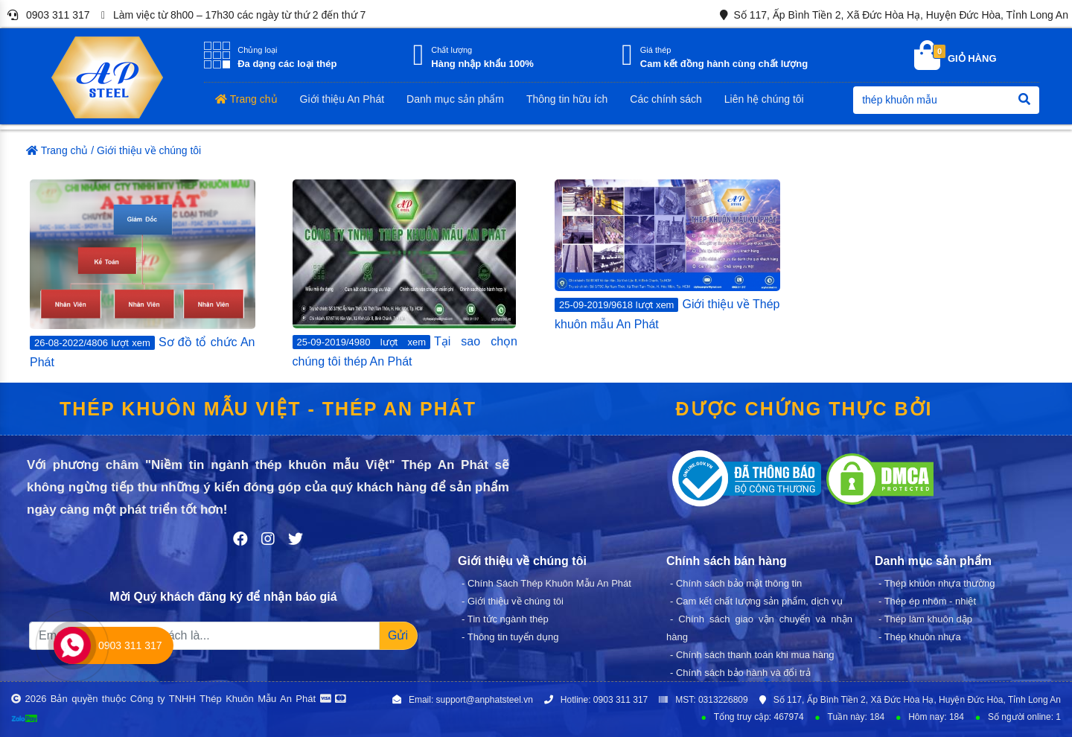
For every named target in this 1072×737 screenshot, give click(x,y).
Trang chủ (57, 150)
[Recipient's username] (204, 636)
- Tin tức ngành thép (505, 619)
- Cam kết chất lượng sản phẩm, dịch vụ (756, 601)
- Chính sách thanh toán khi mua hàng (752, 654)
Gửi (398, 635)
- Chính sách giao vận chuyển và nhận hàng (759, 627)
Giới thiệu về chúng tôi (149, 150)
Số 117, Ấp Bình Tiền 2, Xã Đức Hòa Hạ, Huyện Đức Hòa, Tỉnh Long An (891, 15)
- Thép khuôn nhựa (919, 636)
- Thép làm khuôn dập (925, 619)
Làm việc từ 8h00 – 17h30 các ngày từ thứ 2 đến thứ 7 (231, 15)
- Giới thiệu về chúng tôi (513, 601)
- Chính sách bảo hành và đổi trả (740, 672)
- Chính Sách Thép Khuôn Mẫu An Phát (546, 583)
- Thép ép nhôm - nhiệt (927, 601)
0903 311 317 (46, 15)
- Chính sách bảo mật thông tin (736, 583)
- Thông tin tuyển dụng (510, 636)
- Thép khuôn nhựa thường (936, 583)
